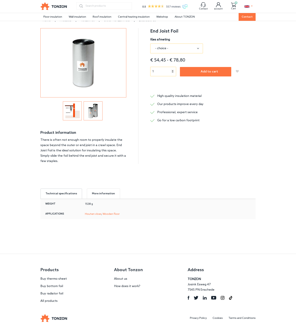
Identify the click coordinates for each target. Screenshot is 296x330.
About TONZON (185, 17)
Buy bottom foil (51, 286)
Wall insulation (77, 17)
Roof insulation (102, 17)
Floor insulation (52, 17)
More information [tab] (103, 193)
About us (120, 279)
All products (49, 301)
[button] (248, 6)
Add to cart (209, 71)
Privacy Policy (198, 318)
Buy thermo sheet (53, 279)
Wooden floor (111, 214)
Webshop (162, 17)
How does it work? (127, 286)
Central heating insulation (134, 17)
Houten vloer (93, 214)
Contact (247, 17)
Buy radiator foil (51, 293)
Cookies (218, 318)
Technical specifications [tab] (61, 193)
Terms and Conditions (242, 318)
